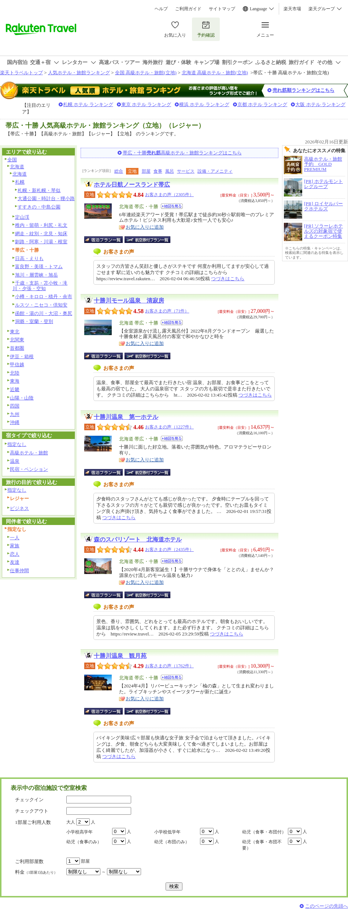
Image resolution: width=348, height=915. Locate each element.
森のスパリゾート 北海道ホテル (138, 539)
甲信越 (17, 364)
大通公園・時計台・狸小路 (46, 198)
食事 (157, 171)
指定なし (16, 444)
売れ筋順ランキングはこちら (303, 90)
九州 (14, 414)
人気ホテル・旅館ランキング (79, 72)
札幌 (20, 182)
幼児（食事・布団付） (264, 832)
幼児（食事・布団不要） (262, 845)
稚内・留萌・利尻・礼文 (41, 225)
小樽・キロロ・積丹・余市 (43, 296)
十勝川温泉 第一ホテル (126, 417)
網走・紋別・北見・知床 (41, 233)
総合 (118, 171)
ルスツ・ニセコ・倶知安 (41, 305)
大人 (70, 822)
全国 (12, 159)
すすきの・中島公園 (39, 207)
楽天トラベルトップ (21, 72)
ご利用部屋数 (29, 861)
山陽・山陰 (22, 398)
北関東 (17, 339)
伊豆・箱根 (22, 356)
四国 (14, 406)
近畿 (14, 389)
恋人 (14, 554)
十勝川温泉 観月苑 (120, 656)
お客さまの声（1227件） (169, 427)
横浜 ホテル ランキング (204, 104)
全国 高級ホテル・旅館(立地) (146, 72)
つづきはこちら (227, 278)
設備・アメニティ (215, 171)
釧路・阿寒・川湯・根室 (41, 241)
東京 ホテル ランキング (146, 104)
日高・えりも (29, 258)
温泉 (14, 461)
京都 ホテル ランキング (262, 104)
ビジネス (19, 508)
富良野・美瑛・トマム (39, 266)
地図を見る (172, 206)
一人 (14, 537)
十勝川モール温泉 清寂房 (129, 300)
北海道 (17, 166)
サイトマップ (222, 8)
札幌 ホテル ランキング (88, 104)
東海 (14, 381)
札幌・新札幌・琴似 (39, 190)
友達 (14, 562)
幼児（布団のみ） (171, 841)
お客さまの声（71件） (167, 311)
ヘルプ (161, 8)
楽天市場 (292, 8)
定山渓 (22, 217)
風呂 (169, 171)
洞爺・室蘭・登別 (34, 321)
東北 (14, 331)
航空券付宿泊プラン (147, 239)
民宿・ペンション (29, 469)
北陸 (14, 373)
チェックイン (29, 799)
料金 (36, 872)
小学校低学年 (167, 832)
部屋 (146, 171)
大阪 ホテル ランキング (320, 104)
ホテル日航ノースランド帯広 (132, 184)
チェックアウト (31, 811)
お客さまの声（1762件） (169, 665)
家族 (14, 545)
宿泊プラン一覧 (107, 239)
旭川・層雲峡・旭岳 (36, 275)
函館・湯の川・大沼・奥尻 (43, 313)
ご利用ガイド (188, 8)
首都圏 (17, 348)
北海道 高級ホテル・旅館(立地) (215, 72)
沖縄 (14, 422)
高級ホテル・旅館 (29, 452)
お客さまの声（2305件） (169, 194)
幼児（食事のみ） (83, 841)
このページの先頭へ (326, 906)
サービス (186, 171)
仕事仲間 (19, 570)
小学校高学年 (79, 832)
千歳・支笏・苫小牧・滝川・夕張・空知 (39, 285)
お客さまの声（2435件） (169, 549)
